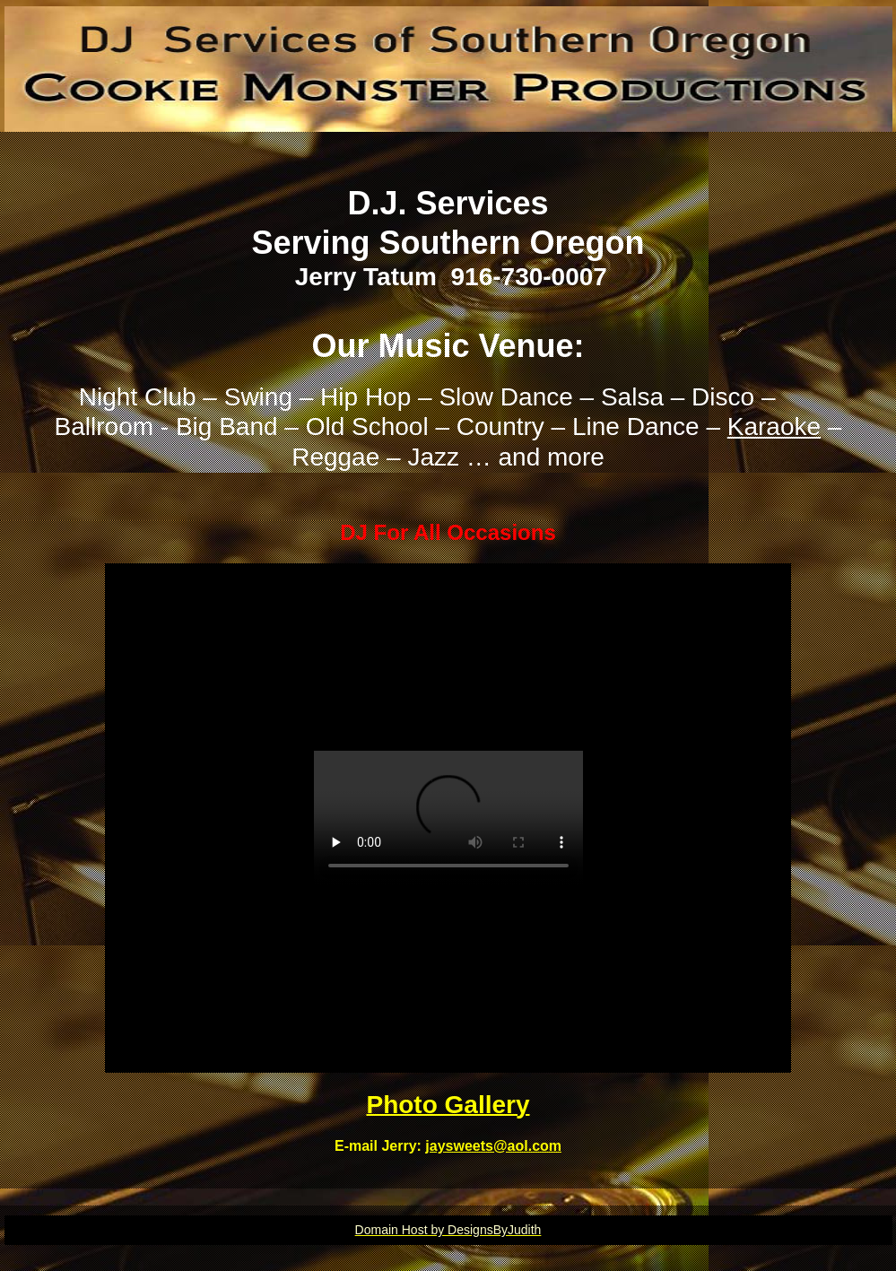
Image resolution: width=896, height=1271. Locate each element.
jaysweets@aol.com (493, 1145)
